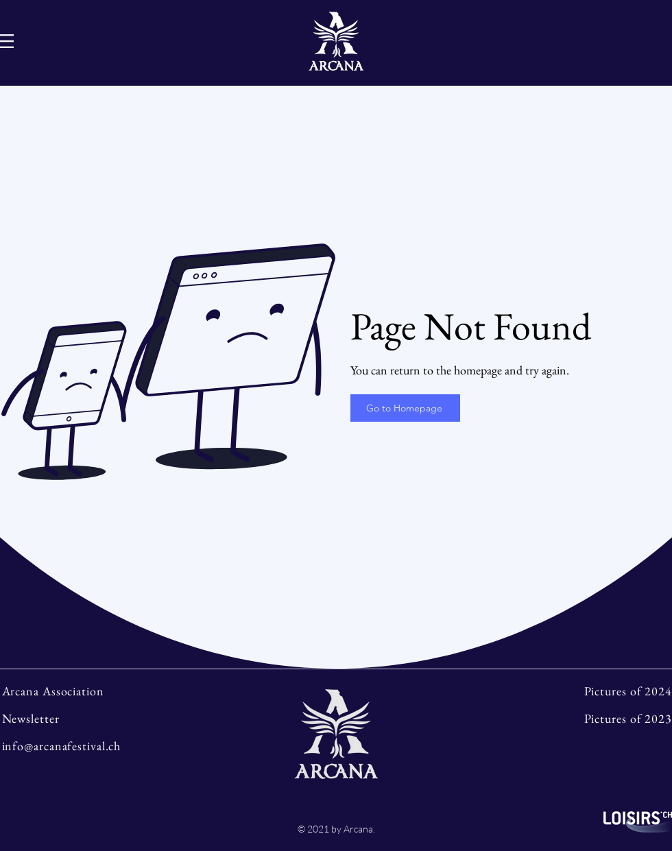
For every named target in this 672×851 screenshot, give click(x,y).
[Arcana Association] (83, 690)
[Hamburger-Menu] (7, 41)
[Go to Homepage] (405, 408)
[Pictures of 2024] (588, 690)
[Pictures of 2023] (588, 718)
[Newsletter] (83, 718)
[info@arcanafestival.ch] (83, 745)
